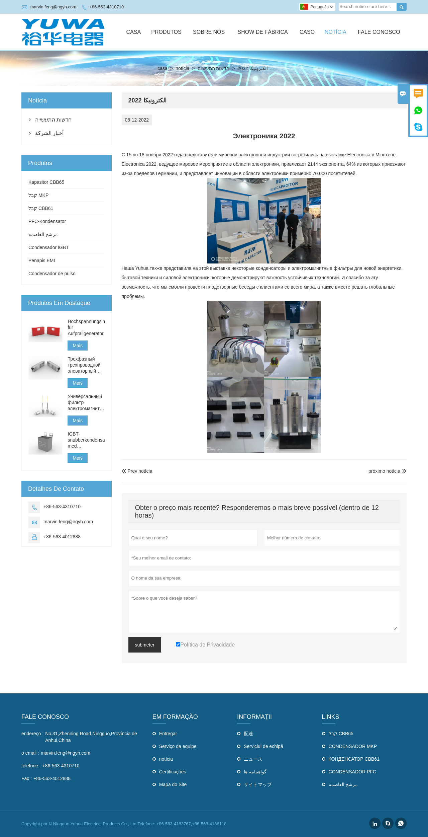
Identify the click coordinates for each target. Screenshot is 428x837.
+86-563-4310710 (106, 6)
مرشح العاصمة (43, 234)
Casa (133, 32)
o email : (30, 753)
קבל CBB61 (40, 208)
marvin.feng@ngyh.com (53, 6)
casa (162, 68)
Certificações (172, 771)
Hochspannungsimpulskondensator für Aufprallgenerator (86, 327)
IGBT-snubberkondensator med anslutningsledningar (86, 440)
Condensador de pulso (52, 273)
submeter (144, 645)
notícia (182, 68)
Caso (307, 32)
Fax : (26, 778)
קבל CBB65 (341, 733)
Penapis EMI (41, 260)
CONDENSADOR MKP (353, 746)
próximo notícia (384, 471)
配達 (248, 733)
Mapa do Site (173, 784)
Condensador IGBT (48, 247)
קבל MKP (38, 195)
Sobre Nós (209, 32)
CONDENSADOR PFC (352, 771)
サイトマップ (258, 784)
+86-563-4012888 (62, 536)
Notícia (335, 32)
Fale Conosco (379, 32)
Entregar (168, 733)
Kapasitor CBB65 (46, 182)
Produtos (166, 32)
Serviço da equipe (178, 746)
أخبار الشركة (49, 133)
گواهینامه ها (255, 771)
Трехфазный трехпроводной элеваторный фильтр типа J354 (84, 365)
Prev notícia (137, 471)
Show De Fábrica (262, 32)
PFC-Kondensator (47, 221)
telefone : (31, 765)
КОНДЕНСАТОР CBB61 (354, 759)
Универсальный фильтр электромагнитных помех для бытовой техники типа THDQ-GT (86, 402)
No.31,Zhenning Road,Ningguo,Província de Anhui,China (91, 737)
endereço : (32, 733)
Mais (78, 345)
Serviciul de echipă (263, 746)
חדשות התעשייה (214, 68)
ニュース (253, 759)
